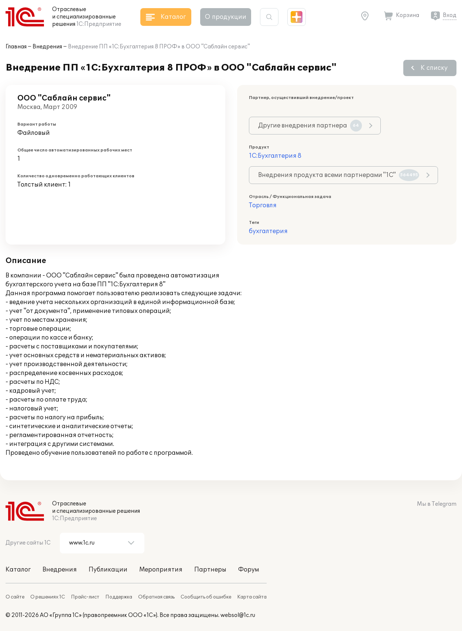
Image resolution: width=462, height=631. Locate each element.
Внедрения (47, 47)
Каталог (18, 569)
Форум (248, 569)
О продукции (225, 17)
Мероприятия (160, 569)
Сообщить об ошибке (206, 597)
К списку (434, 68)
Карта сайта (252, 597)
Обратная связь (156, 597)
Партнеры (210, 569)
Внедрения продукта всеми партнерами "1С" (338, 175)
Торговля (263, 205)
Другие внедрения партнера (310, 126)
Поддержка (118, 597)
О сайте (15, 597)
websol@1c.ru (237, 615)
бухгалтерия (268, 231)
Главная (16, 47)
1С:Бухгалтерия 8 (275, 156)
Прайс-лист (85, 597)
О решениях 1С (47, 597)
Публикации (108, 569)
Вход (449, 15)
